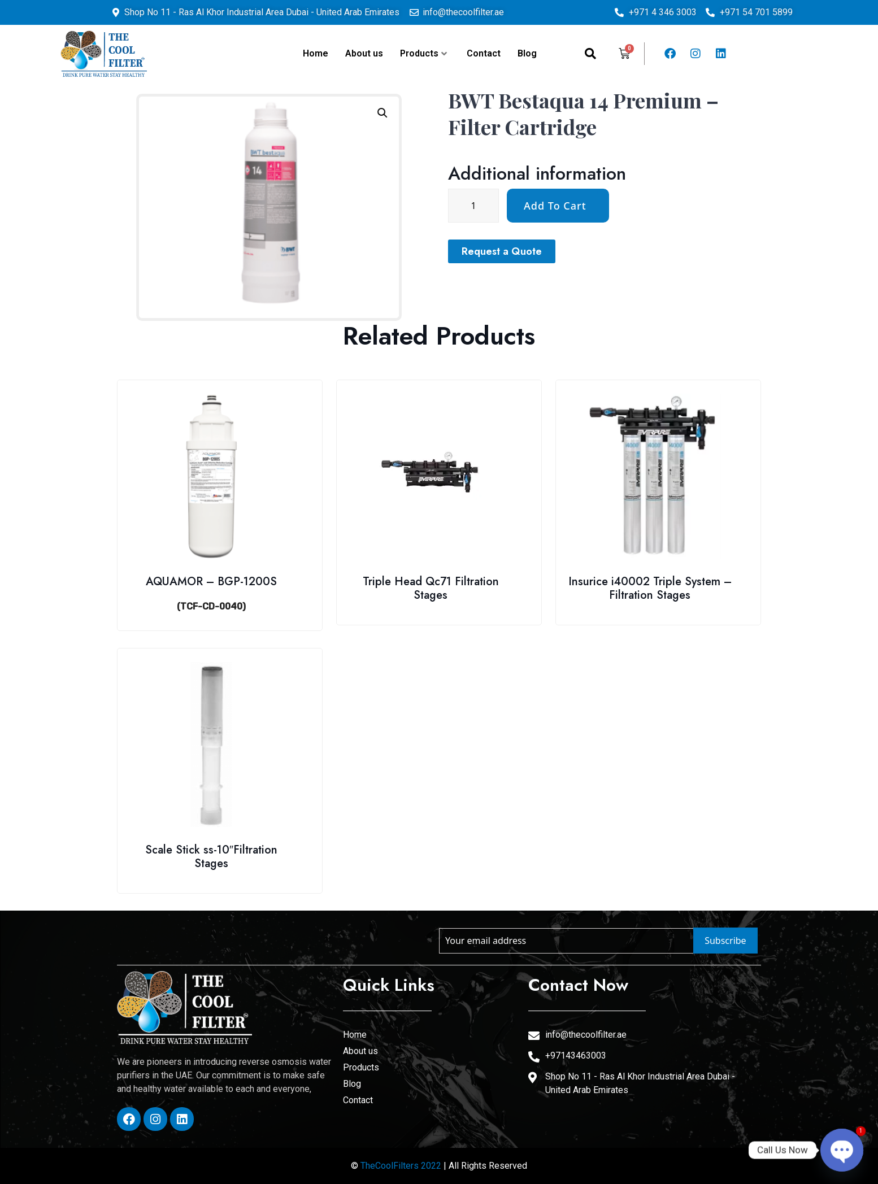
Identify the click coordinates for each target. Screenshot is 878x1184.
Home (315, 53)
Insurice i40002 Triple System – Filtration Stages (650, 588)
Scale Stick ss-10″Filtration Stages (211, 857)
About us (364, 53)
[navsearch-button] (590, 53)
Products (423, 53)
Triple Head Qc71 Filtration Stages (431, 588)
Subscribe (725, 940)
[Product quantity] (572, 206)
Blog (527, 53)
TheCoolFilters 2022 (400, 1165)
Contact (484, 53)
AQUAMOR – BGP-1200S (211, 581)
